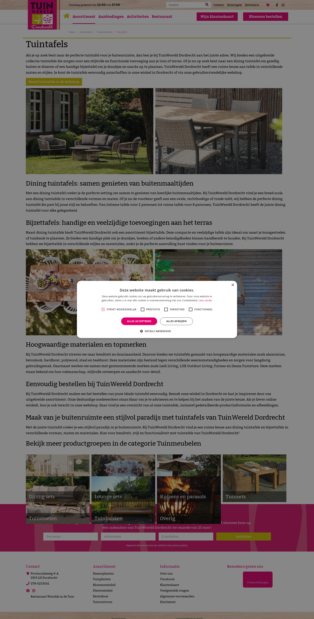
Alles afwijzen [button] (176, 321)
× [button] (232, 285)
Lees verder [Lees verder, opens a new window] (205, 300)
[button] (157, 331)
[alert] (157, 309)
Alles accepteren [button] (139, 321)
